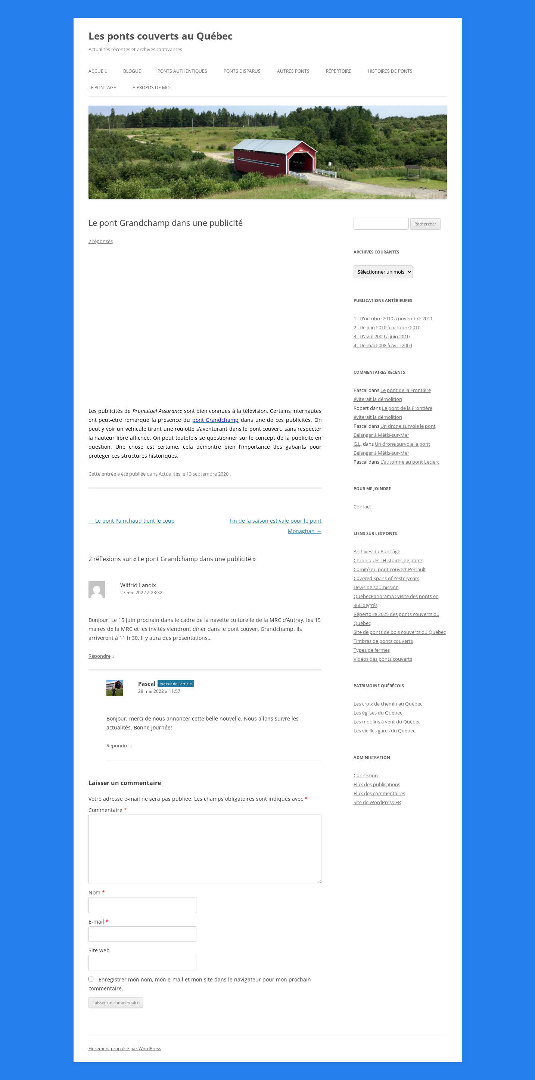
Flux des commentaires (379, 793)
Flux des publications (377, 784)
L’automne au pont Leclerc (409, 461)
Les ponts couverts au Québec (160, 36)
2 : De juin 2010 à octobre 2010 (387, 327)
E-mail (98, 921)
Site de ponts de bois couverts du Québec (400, 632)
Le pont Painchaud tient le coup (131, 520)
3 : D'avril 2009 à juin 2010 (382, 336)
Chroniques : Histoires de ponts (388, 560)
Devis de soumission (376, 587)
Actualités (169, 473)
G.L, (358, 444)
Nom (96, 892)
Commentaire (107, 809)
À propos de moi (152, 87)
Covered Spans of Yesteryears (386, 578)
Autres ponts (293, 71)
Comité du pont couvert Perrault (390, 569)
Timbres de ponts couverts (383, 641)
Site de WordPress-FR (377, 802)
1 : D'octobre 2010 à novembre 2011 (393, 318)
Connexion (366, 775)
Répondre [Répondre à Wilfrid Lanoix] (99, 656)
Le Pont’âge (102, 87)
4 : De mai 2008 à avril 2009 (383, 345)
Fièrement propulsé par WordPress (124, 1048)
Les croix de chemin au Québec (388, 703)
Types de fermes (372, 650)
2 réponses (100, 241)
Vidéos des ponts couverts (383, 659)
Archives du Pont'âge (377, 551)
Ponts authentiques (182, 71)
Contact (362, 506)
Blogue (132, 71)
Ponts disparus (242, 71)
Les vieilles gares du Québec (384, 730)
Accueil (97, 71)
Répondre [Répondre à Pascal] (117, 745)
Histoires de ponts (390, 71)
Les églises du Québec (378, 712)
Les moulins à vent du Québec (387, 721)
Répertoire (338, 71)
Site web (99, 950)
